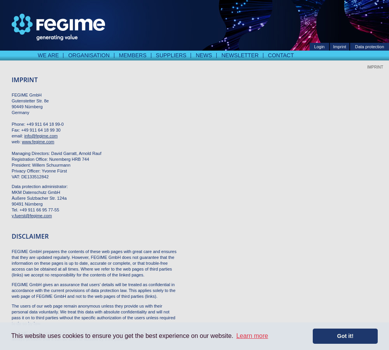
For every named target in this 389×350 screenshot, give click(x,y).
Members (133, 55)
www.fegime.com (38, 141)
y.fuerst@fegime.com (32, 215)
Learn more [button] (252, 335)
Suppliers (171, 55)
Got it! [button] (345, 336)
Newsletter (240, 55)
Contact (281, 55)
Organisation (88, 55)
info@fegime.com (41, 136)
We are (48, 55)
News (204, 55)
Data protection (369, 46)
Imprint (339, 46)
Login (319, 46)
